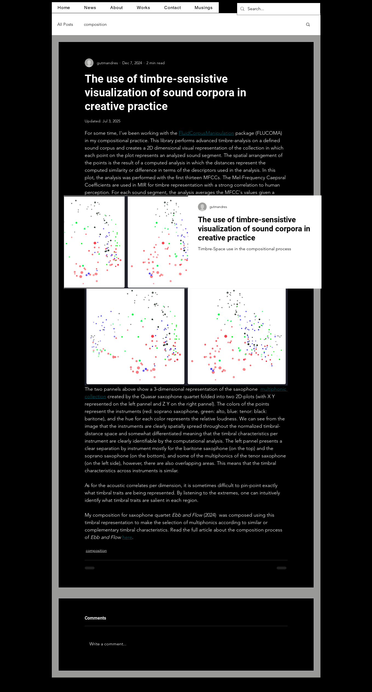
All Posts (65, 24)
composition (95, 24)
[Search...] (278, 9)
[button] (90, 7)
